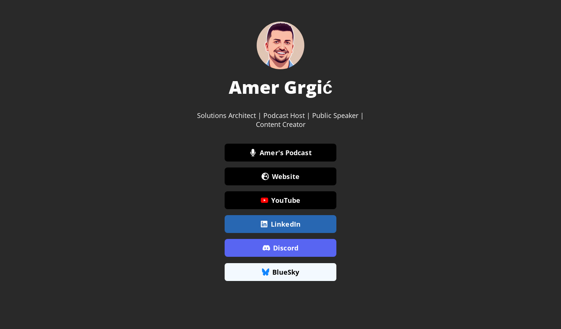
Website (280, 177)
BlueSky (280, 272)
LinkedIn (280, 224)
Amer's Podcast (280, 153)
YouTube (281, 200)
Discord (280, 248)
